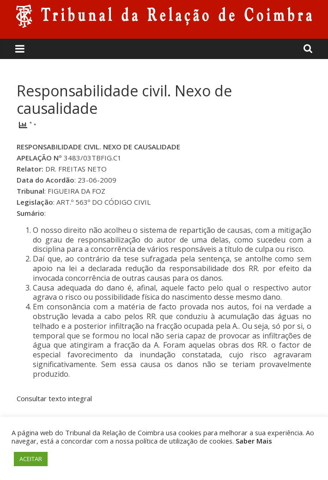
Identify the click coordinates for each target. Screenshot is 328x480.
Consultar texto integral (54, 398)
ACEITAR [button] (30, 459)
